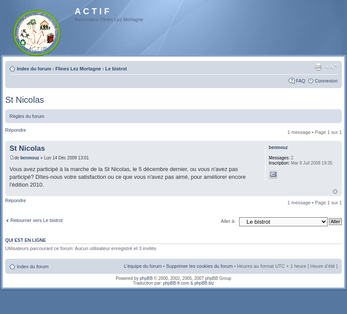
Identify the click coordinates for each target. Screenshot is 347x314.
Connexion (326, 80)
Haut (335, 191)
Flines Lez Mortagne (78, 68)
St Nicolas (24, 100)
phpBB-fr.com (176, 283)
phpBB (146, 278)
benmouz (29, 157)
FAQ (300, 80)
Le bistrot (116, 68)
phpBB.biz (204, 283)
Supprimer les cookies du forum (199, 266)
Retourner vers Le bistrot (36, 220)
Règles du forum (26, 116)
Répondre (15, 130)
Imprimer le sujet (318, 67)
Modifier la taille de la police (331, 67)
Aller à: (228, 221)
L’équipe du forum (142, 266)
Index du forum (34, 68)
